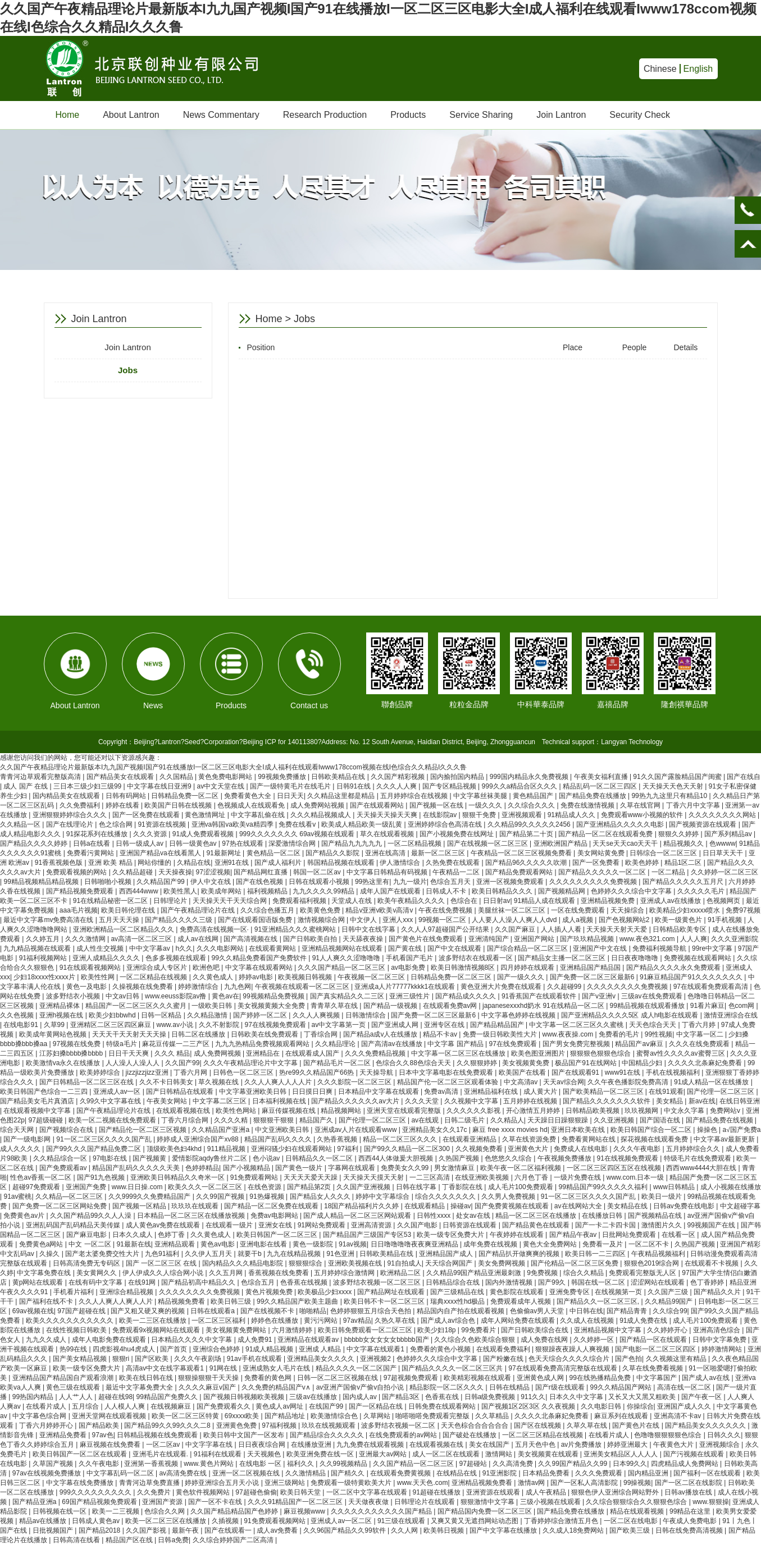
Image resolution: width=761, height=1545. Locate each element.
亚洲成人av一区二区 (342, 1521)
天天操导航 (377, 1072)
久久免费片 (154, 1492)
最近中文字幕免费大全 (140, 1387)
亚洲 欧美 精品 (111, 863)
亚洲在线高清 (386, 853)
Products (408, 115)
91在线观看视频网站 (91, 967)
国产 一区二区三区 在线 (162, 1263)
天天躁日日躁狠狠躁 (558, 1120)
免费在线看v (298, 824)
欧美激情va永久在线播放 (64, 1063)
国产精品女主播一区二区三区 (562, 958)
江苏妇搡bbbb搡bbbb (72, 1053)
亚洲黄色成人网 (541, 1378)
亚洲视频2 (376, 1359)
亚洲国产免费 (87, 1187)
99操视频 (637, 1483)
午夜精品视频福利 (659, 1254)
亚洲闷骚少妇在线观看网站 (292, 1149)
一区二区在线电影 (631, 1521)
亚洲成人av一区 (118, 1091)
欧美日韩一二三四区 (596, 1254)
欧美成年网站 (222, 891)
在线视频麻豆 (172, 1406)
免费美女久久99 (406, 1168)
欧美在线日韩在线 (147, 1378)
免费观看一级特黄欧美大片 (352, 1483)
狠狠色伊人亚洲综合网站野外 (615, 1492)
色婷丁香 (172, 1235)
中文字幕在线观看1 (376, 1349)
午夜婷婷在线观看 (517, 1235)
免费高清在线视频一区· (215, 929)
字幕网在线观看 (352, 1168)
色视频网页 (724, 901)
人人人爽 (693, 939)
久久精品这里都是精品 (341, 796)
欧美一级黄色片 (679, 920)
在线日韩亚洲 (739, 1101)
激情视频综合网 (322, 920)
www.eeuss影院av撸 (176, 996)
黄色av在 (225, 996)
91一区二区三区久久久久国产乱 (104, 1139)
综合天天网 (17, 1130)
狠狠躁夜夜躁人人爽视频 (573, 1349)
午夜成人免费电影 (690, 1521)
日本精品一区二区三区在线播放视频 (192, 1216)
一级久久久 (486, 805)
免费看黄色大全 (248, 796)
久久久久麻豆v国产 (208, 1387)
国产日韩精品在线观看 (180, 1091)
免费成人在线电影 (581, 1149)
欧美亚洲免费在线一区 (321, 1454)
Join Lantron (561, 115)
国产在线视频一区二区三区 (488, 843)
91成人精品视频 (270, 1349)
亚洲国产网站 (535, 939)
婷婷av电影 (257, 977)
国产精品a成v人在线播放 (381, 1034)
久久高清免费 (514, 1464)
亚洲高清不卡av (678, 1416)
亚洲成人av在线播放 (671, 901)
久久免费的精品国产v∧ (276, 1387)
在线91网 (143, 1282)
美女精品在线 (628, 1206)
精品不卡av (441, 1034)
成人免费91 (256, 1340)
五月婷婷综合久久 (694, 1149)
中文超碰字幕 (740, 1206)
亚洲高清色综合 (717, 1330)
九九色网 (237, 987)
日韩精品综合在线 (453, 1282)
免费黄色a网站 (42, 1244)
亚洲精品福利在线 (492, 1091)
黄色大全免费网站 (550, 1244)
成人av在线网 (198, 939)
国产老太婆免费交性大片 (103, 1254)
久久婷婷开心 (668, 1330)
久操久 (50, 1254)
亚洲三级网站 (286, 1483)
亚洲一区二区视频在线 (246, 1473)
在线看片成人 (47, 1406)
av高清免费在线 (183, 1473)
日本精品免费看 (546, 1473)
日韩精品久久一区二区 (319, 1158)
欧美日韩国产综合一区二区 (651, 1130)
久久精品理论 (336, 1044)
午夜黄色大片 (674, 1444)
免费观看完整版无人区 (643, 1273)
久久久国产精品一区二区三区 (342, 967)
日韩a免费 (173, 1540)
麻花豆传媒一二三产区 (176, 1044)
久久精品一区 (21, 824)
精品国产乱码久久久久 (278, 1139)
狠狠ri (121, 1359)
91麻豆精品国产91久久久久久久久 (692, 977)
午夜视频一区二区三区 (372, 977)
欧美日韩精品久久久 (503, 891)
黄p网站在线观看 (38, 1282)
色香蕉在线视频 (304, 1282)
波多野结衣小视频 (74, 996)
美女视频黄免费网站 (237, 1330)
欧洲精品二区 (401, 1273)
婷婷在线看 (123, 805)
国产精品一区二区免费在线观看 (272, 1206)
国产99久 (553, 1282)
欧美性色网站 (237, 1111)
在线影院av (441, 815)
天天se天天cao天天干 (626, 843)
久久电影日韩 (602, 1406)
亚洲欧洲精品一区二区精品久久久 (124, 929)
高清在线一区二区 (685, 1387)
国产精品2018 (100, 1530)
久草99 (55, 1025)
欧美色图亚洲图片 (539, 1053)
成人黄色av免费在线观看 (164, 1225)
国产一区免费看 (596, 863)
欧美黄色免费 (321, 910)
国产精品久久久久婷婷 (34, 843)
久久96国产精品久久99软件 (345, 1530)
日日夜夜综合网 (262, 1444)
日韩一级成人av (140, 843)
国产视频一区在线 (437, 805)
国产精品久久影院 (333, 853)
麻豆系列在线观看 (622, 1416)
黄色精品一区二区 (274, 853)
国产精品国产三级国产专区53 (368, 1235)
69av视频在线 (33, 1311)
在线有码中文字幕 (96, 1282)
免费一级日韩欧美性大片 (501, 1034)
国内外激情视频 (509, 1282)
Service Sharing (481, 115)
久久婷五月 (43, 939)
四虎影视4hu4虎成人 (125, 1349)
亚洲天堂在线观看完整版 (405, 1111)
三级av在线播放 (314, 1397)
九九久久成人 (47, 1340)
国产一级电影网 (27, 1139)
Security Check (639, 115)
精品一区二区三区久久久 (401, 1139)
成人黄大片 (541, 1091)
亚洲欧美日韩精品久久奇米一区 (178, 1177)
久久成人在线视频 (588, 1320)
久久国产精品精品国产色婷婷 (235, 1511)
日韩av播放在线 (689, 1492)
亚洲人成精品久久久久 (107, 958)
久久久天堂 (422, 1101)
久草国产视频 (54, 1464)
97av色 (102, 1435)
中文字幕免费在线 (44, 1273)
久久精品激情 (208, 1015)
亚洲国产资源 (163, 1502)
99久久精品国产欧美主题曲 (298, 1301)
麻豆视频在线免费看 (111, 1444)
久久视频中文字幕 (472, 1101)
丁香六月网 (191, 1072)
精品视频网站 (342, 1111)
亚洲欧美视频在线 (356, 1263)
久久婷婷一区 (594, 1340)
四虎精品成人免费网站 (685, 1464)
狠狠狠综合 (306, 1263)
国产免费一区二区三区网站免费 (60, 1206)
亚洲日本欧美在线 (579, 1130)
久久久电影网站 (221, 948)
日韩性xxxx (434, 1216)
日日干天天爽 (129, 1053)
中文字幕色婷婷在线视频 (519, 1015)
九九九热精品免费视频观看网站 (263, 1044)
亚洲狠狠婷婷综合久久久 (70, 815)
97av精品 (357, 1320)
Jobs (128, 370)
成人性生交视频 (100, 948)
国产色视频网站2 (625, 920)
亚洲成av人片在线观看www (357, 1130)
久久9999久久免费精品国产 (150, 1196)
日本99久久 (630, 1464)
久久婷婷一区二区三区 (724, 872)
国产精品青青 (628, 1311)
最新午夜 (186, 1530)
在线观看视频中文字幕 (37, 1111)
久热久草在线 (396, 1320)
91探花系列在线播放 (98, 834)
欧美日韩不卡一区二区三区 (385, 1301)
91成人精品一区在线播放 (712, 1082)
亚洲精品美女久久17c (435, 1130)
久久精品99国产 (670, 1301)
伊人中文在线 (211, 882)
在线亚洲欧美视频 (483, 1177)
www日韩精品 (674, 1187)
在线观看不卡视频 (712, 1263)
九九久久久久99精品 (324, 891)
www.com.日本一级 (636, 1177)
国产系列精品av (729, 834)
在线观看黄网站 (273, 948)
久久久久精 (231, 1120)
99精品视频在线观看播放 (648, 1006)
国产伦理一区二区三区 (721, 1091)
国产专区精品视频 (450, 786)
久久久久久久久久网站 (723, 815)
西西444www (139, 891)
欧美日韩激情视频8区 (464, 967)
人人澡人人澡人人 (133, 1063)
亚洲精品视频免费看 (483, 1483)
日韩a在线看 (92, 843)
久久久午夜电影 (637, 1149)
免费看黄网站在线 (589, 1139)
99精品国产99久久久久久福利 (603, 1187)
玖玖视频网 (642, 1111)
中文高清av (522, 1082)
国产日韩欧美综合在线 (535, 1330)
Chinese (660, 69)
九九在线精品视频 (294, 1254)
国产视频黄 (150, 1158)
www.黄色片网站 (209, 1464)
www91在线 (623, 1072)
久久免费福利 (81, 805)
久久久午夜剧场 (198, 1359)
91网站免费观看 (323, 1225)
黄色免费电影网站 (226, 777)
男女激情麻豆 (455, 1168)
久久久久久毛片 (701, 891)
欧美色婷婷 (642, 863)
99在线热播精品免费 (601, 1378)
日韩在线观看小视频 (320, 882)
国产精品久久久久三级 (179, 920)
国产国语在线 (661, 1120)
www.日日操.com (138, 1187)
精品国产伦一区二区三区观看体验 (448, 1082)
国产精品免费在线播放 (593, 796)
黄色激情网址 (206, 815)
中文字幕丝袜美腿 (481, 796)
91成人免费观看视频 (204, 834)
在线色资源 (265, 1187)
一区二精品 (669, 872)
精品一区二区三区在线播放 (536, 1216)
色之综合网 (116, 824)
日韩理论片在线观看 (425, 1502)
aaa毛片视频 (79, 910)
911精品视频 (227, 1149)
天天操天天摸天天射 (374, 1177)
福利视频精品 (268, 891)
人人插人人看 (562, 929)
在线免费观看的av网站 (404, 1435)
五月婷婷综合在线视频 (414, 796)
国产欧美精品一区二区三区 (604, 1091)
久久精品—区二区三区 (69, 1196)
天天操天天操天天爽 (388, 815)
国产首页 (174, 1349)
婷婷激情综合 (199, 987)
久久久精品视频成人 (321, 815)
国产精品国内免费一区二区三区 (486, 1511)
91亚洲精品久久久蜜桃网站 (296, 929)
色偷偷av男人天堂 (538, 1311)
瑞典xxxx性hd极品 (458, 1301)
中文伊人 (364, 920)
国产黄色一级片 (299, 1168)
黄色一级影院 (314, 1244)
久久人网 (405, 1530)
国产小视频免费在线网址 (457, 834)
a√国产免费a (741, 1130)
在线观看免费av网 (451, 1006)
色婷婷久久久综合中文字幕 (632, 891)
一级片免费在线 (578, 1177)
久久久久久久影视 (474, 1111)
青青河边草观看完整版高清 (41, 777)
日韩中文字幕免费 (720, 1340)
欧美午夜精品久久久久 (411, 901)
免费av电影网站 (275, 1216)
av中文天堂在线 (222, 786)
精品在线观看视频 (638, 1511)
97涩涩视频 (213, 872)
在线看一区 (679, 1235)
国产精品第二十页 (527, 834)
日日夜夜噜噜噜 (635, 958)
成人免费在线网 (545, 1340)
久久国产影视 (147, 1530)
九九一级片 (410, 882)
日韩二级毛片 (465, 1120)
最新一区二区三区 (439, 853)
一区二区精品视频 (415, 843)
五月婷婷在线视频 (531, 1101)
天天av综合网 (563, 1082)
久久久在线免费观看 (700, 1044)
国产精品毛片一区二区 (337, 1063)
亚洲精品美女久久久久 (321, 1359)
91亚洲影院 (500, 1473)
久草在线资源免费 (530, 1139)
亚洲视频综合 (720, 1444)
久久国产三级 (669, 1292)
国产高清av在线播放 (392, 1044)
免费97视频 (743, 910)
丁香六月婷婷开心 (47, 1425)
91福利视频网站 (44, 958)
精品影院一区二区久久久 (447, 1387)
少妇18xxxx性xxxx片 (45, 977)
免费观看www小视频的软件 (643, 815)
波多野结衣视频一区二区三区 (377, 1282)
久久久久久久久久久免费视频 (594, 882)
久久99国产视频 (221, 1196)
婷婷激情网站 (722, 1349)
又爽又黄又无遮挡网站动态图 (475, 1521)
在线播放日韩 (603, 1216)
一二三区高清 (430, 1177)
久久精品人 (507, 1120)
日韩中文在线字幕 (369, 929)
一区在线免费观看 (579, 910)
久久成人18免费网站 (574, 1530)
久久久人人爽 (397, 786)
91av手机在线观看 (255, 1359)
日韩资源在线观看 (470, 1225)
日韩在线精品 (510, 1387)
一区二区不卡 (649, 1244)
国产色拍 (628, 1359)
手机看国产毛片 (410, 958)
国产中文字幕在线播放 (504, 1530)
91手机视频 (726, 920)
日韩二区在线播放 (199, 1034)
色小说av (267, 1158)
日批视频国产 (54, 1530)
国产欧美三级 (630, 1530)
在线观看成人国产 (313, 1053)
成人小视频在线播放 (730, 1187)
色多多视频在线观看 (176, 958)
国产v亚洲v (599, 996)
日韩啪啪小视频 (108, 882)
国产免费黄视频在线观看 (512, 1206)
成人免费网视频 (218, 1053)
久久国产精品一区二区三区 (414, 1464)
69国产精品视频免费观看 (100, 1502)
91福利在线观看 (219, 1454)
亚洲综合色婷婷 (217, 1349)
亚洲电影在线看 (264, 1244)
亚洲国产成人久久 (685, 1406)
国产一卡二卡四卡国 (606, 1225)
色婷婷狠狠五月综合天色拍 (371, 1311)
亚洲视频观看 (523, 815)
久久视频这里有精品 (677, 1359)
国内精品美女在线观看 (67, 796)
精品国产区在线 (130, 1540)
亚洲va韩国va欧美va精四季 (233, 824)
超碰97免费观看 (37, 1187)
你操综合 (640, 1406)
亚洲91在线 (233, 863)
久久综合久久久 (532, 805)
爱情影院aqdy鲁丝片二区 (210, 1158)
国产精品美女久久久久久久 (706, 1425)
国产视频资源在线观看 (703, 824)
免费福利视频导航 (660, 948)
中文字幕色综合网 (40, 1416)
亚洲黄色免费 (237, 1425)
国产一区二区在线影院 (689, 1483)
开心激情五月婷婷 (534, 1111)
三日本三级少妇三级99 (88, 786)
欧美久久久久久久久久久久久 (70, 1320)
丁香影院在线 (463, 1187)
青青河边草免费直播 (150, 1483)
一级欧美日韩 (213, 1006)
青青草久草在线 (335, 1006)
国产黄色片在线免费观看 (426, 939)
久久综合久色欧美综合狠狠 (475, 1340)
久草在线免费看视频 (653, 1368)
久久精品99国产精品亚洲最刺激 (474, 1273)
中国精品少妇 (643, 1063)
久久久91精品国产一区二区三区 (296, 1502)
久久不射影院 (220, 1025)
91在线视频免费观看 (628, 1158)
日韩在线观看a (213, 1311)
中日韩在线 (586, 1311)
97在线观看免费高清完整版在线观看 (563, 1368)
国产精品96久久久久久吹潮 (527, 863)
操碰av (460, 1206)
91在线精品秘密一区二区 (111, 901)
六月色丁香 (532, 1177)
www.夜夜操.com (569, 1034)
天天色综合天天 (653, 1025)
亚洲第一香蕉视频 (152, 1464)
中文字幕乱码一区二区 (121, 1473)
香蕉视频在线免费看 (279, 1273)
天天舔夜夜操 (364, 939)
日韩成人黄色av (96, 1521)
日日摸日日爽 (313, 1091)
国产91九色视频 (102, 1177)
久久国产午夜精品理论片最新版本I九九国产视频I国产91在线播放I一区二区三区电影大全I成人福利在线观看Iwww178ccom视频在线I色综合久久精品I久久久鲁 (233, 767)
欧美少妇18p (437, 1330)
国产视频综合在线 (67, 1130)
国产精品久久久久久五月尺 (683, 882)
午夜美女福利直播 (602, 777)
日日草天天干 (724, 853)
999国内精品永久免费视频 (530, 777)
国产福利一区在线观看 (707, 1473)
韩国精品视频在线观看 (341, 863)
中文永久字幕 (685, 1111)
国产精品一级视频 (391, 1006)
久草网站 (377, 1416)
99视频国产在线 (712, 1225)
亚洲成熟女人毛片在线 (277, 1368)
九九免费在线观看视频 (370, 1444)
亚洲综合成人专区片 (157, 967)
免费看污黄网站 (91, 853)
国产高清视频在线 (251, 939)
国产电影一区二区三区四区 (656, 1349)
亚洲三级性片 (410, 996)
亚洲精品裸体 (60, 1006)
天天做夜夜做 (369, 1502)
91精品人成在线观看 (545, 901)
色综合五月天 (451, 882)
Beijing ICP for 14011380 (280, 742)
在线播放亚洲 (312, 1444)
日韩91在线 (354, 786)
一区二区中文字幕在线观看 (367, 1492)
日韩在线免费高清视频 (689, 1530)
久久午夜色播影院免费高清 (628, 1082)
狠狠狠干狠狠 (274, 1120)
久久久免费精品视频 (376, 1053)
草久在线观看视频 (388, 834)
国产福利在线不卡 (47, 1301)
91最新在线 (133, 1244)
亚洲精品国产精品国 (591, 967)
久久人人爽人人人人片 (278, 1082)
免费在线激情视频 (588, 805)
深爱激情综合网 (292, 843)
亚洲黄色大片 (529, 1149)
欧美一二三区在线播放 (153, 1320)
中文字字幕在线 (209, 1444)
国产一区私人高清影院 (584, 1483)
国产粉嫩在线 (504, 1359)
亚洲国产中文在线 (600, 948)
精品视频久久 (684, 843)
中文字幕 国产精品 (456, 1044)
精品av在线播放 (44, 1521)
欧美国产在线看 (523, 1072)
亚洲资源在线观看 (494, 1492)
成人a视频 (578, 920)
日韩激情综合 (366, 1015)
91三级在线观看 (402, 1521)
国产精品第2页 (310, 1187)
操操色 (708, 1130)
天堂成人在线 (352, 901)
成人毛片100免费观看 (521, 1187)
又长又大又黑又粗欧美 (642, 1397)
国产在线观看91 (576, 1072)
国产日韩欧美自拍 (311, 939)
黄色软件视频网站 (203, 1492)
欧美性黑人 (180, 891)
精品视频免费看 (182, 1301)
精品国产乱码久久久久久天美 (136, 1168)
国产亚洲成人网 (395, 1025)
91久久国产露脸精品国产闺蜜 (678, 777)
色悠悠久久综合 (509, 1158)
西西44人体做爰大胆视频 (396, 1158)
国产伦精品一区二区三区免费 (575, 1263)
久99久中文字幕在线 (111, 1101)
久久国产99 (182, 1063)
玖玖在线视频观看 (329, 1425)
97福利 (348, 1149)
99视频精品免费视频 (274, 996)
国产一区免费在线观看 (146, 815)
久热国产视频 (460, 1158)
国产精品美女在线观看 (121, 777)
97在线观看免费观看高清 (711, 987)
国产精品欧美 (100, 1425)
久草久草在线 (588, 1425)
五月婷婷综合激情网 (345, 1273)
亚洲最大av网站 (383, 1454)
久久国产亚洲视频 (364, 1187)
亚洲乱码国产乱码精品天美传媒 (74, 1225)
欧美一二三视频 (116, 1511)
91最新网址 (224, 853)
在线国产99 (327, 1406)
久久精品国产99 (161, 882)
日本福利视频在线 (280, 1101)
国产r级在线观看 (560, 1387)
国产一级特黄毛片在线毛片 (291, 786)
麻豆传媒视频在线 (289, 1111)
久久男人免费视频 (509, 1196)
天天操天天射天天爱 (617, 929)
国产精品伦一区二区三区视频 (143, 1130)
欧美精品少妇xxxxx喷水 (685, 910)
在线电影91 (21, 1025)
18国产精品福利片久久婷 (362, 1206)
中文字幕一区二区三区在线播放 (459, 1053)
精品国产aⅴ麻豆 (640, 1044)
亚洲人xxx (398, 920)
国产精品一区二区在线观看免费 (606, 834)
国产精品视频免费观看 (80, 891)
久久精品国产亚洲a (221, 1130)
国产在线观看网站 (377, 805)
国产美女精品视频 (80, 1359)
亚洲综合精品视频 (127, 1292)
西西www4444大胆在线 (702, 1168)
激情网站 (499, 1454)
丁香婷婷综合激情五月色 (562, 1521)
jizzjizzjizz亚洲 (148, 1072)
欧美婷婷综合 (101, 1072)
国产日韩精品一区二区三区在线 (87, 1082)
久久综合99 (670, 1311)
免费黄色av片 (24, 1216)
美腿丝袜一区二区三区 (512, 910)
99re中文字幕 (713, 948)
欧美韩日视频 (444, 1530)
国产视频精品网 (562, 891)
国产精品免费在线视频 (720, 1120)
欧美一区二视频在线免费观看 (113, 1120)
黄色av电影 (218, 1244)
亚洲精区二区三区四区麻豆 (111, 1025)
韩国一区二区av (318, 872)
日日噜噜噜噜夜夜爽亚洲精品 (415, 1244)
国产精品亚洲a (35, 1502)
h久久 (184, 948)
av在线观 (425, 1120)
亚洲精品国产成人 (447, 1254)
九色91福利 (163, 1254)
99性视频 (658, 1034)
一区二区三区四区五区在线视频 (615, 1168)
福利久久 (301, 1464)
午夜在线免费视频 (446, 910)
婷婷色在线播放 (275, 1320)
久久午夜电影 (100, 1464)
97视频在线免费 (78, 1044)
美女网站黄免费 (601, 853)
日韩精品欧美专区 (680, 929)
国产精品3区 (401, 1397)
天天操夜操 (175, 872)
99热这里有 (372, 882)
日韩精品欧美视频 (593, 1111)
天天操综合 (628, 910)
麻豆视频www (305, 1511)
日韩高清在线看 (77, 1540)
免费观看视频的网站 (77, 872)
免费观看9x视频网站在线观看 (157, 1330)
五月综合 (86, 1406)
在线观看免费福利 (504, 1349)
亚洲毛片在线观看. (161, 1454)
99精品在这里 (691, 1511)
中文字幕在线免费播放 (80, 1483)
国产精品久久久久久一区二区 (603, 872)
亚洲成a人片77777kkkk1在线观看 (405, 987)
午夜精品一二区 (456, 872)
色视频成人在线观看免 (251, 805)
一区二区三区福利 (219, 1320)
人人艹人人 (76, 1397)
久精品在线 (194, 863)
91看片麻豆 (707, 1006)
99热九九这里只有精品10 (670, 796)
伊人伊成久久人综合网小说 (163, 1273)
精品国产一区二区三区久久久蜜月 (136, 1006)
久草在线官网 (641, 805)
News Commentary (221, 115)
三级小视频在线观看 (551, 1502)
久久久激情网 (86, 939)
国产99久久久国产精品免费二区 (94, 1149)
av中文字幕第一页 (340, 1025)
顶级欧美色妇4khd (175, 1149)
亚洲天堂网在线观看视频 (110, 1416)
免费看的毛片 (620, 1034)
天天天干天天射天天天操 (130, 1034)
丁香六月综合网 (185, 1120)
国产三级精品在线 (458, 1292)
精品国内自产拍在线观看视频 (461, 1311)
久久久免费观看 (599, 1473)
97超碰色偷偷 (255, 1492)
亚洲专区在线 (445, 1025)
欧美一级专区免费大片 (451, 1235)
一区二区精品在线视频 (154, 977)
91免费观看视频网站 (275, 1521)
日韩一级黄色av (193, 843)
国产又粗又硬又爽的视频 (148, 1311)
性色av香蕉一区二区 (41, 1177)
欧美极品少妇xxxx (325, 1292)
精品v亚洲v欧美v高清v (379, 910)
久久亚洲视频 (615, 1120)
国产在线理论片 (70, 824)
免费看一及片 (603, 1244)
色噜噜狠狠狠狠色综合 (668, 1435)
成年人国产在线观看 (391, 891)
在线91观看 (666, 1091)
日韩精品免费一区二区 (185, 796)
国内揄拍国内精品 (458, 777)
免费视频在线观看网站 (698, 958)
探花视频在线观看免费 (655, 1139)
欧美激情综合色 (335, 1416)
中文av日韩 (124, 996)
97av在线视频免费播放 (47, 1473)
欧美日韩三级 (232, 1301)
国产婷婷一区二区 (261, 1015)
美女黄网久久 (97, 1273)
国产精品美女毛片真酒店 (38, 1101)
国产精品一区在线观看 (654, 1340)
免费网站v (726, 1111)
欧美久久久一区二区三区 (206, 1187)
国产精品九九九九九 (352, 843)
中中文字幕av (150, 948)
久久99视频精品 (345, 1464)
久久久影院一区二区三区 (355, 1082)
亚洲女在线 (276, 1225)
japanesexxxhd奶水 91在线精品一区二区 (544, 1006)
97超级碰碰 (46, 1120)
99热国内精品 (34, 1397)
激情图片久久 (662, 1225)
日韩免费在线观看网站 (442, 1406)
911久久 (533, 1397)
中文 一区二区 (91, 1244)
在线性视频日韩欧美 (77, 1330)
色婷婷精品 (202, 1168)
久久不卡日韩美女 (167, 1082)
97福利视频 (280, 1425)
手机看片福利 (74, 1292)
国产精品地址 (286, 1416)
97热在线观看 (243, 843)
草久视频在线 (219, 1082)
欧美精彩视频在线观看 (478, 1378)
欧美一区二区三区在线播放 (166, 1521)
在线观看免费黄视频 (401, 1473)
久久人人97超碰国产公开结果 (446, 929)
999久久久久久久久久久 (96, 1492)
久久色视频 (17, 1015)
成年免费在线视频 (491, 1244)
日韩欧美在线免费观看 (265, 1034)
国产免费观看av (64, 1168)
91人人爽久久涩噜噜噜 (347, 958)
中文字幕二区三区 (220, 1101)
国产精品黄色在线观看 (536, 1225)
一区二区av (164, 1444)
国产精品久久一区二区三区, (599, 1301)
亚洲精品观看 (175, 1244)
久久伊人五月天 (209, 1254)
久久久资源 (150, 834)
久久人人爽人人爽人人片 (116, 1301)
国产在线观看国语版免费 (256, 920)
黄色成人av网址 (280, 1406)
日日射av (497, 901)
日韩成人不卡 (447, 891)
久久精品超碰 (133, 872)
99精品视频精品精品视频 (41, 882)
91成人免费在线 (644, 1320)
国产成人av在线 (706, 1378)
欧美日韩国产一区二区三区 (277, 1235)
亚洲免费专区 (570, 1292)
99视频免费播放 (283, 777)
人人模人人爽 (125, 1406)
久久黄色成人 (214, 977)
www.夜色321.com (648, 939)
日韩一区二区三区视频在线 (338, 1378)
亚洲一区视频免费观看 (510, 882)
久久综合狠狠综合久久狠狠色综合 (637, 1502)
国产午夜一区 (702, 1397)
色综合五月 (258, 1282)
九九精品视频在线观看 (37, 948)
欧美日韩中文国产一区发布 (244, 1435)
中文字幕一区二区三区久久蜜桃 (577, 1025)
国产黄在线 (405, 948)
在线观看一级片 (230, 1225)
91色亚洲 (341, 1254)
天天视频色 (264, 1454)
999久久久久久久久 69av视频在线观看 (298, 834)
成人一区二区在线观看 (446, 1454)
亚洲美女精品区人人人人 (621, 1454)
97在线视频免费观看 (276, 1025)
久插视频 (226, 1521)
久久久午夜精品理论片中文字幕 (251, 1063)
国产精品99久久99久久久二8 (168, 1425)
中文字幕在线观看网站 (259, 967)
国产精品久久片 (718, 1292)
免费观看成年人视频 (521, 1301)
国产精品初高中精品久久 (199, 1282)
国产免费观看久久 (224, 1406)
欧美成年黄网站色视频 (53, 1034)
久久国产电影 (418, 1225)
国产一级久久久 (521, 977)
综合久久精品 (584, 1273)
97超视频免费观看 (412, 1378)
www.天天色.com (422, 1483)
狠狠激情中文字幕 (488, 1502)
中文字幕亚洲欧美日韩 (253, 1091)
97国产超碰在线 (82, 1311)
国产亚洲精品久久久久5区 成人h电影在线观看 (630, 1015)
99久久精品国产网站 (622, 1387)
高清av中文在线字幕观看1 (166, 1368)
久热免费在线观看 (453, 863)
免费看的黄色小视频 (441, 1349)
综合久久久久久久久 (446, 1196)
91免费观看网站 (255, 1177)
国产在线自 (743, 777)
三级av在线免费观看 (652, 996)
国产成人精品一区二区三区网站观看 (358, 1216)
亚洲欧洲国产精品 (561, 843)
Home (68, 115)
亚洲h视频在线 (62, 1015)
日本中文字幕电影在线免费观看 (447, 1072)
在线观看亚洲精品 (470, 1139)
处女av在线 (474, 1216)
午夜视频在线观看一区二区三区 (303, 987)
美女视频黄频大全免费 (272, 1006)
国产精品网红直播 (261, 872)
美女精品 (670, 1101)
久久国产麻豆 (516, 929)
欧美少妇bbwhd (113, 1015)
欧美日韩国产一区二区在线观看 (81, 1454)
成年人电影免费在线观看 (110, 1340)
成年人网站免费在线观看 (519, 1320)
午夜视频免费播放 (565, 1158)
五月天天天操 (120, 920)
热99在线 (74, 1349)
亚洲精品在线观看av (308, 1340)
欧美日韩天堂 (301, 1492)
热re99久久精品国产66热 (317, 1072)
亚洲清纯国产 (489, 939)
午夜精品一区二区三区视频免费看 (522, 853)
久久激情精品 (306, 1473)
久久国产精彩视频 (398, 777)
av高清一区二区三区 (142, 939)
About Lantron (131, 115)
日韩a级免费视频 (490, 1397)
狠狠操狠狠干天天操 (209, 1378)
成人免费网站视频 (318, 805)
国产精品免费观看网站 (519, 872)
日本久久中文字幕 (577, 1397)
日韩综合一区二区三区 (664, 853)
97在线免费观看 (514, 1044)
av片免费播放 (582, 1444)
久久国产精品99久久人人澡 (92, 1216)
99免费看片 (479, 1330)
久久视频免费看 (479, 1149)
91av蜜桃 (17, 1196)
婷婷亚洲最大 (628, 1444)
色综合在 (464, 901)
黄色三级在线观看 (74, 1387)
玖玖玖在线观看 (195, 1206)
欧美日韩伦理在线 (129, 910)
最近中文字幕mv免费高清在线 (49, 920)
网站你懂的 (155, 863)
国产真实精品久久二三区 (348, 996)
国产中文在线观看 (455, 948)
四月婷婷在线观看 (528, 967)
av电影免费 (409, 967)
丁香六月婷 (699, 1025)
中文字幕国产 (657, 1378)
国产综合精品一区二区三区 (528, 948)
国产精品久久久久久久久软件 (607, 1101)
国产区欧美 (152, 1359)
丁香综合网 (321, 1034)
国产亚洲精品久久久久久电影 (621, 824)
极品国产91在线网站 (586, 1063)
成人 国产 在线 (26, 786)
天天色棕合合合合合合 (475, 1425)
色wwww (722, 843)
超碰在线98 (115, 1397)
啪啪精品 (312, 1311)
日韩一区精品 (162, 1015)
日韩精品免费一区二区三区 (452, 977)
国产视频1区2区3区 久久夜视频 (529, 1406)
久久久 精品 (172, 1053)
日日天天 (290, 796)
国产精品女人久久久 (321, 1196)
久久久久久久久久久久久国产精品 (382, 1511)
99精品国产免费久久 (168, 1397)
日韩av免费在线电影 (684, 1206)
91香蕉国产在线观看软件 (540, 996)
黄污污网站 (321, 1320)
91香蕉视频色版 (60, 863)
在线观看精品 (425, 1206)
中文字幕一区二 (700, 1034)
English (698, 69)
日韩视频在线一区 (60, 1511)
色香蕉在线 (443, 1397)
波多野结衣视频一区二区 (399, 1425)
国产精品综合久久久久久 (328, 1435)
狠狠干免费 (480, 815)
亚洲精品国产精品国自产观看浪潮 (63, 1378)
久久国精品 (177, 777)
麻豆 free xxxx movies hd (509, 1130)
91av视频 (353, 1244)
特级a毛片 (122, 1044)
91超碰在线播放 (438, 1492)
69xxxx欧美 (243, 1416)
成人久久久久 (21, 1149)
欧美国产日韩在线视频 (178, 805)
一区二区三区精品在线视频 (543, 1435)
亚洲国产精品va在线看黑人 (161, 853)
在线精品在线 (457, 1473)
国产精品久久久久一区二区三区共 (453, 1368)
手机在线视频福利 (673, 1072)
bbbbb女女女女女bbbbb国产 (387, 1340)
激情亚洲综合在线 (731, 1015)
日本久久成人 (133, 1235)
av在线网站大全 (579, 1206)
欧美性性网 (98, 977)
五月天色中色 (536, 1444)
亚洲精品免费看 (63, 1435)
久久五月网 (226, 1273)
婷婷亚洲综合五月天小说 (223, 1483)
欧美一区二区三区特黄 (186, 1416)
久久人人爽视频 (317, 1015)
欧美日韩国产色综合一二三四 (44, 1091)
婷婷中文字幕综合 (383, 1196)
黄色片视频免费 (269, 1292)
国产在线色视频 (260, 882)
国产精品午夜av (574, 1235)
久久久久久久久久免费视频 (628, 987)
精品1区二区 (684, 863)
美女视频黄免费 (526, 1063)
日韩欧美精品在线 (339, 777)
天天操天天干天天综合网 (230, 901)
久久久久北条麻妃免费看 (706, 1063)
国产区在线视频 (538, 1425)
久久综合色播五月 (268, 910)
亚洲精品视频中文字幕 (608, 1330)
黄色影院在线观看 (517, 1292)
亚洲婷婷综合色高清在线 (446, 824)
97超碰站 (474, 1464)
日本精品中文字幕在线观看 (379, 1091)
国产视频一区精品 (140, 1206)
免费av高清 (442, 1091)
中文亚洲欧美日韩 (283, 1130)
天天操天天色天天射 (673, 786)
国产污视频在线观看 (694, 1454)
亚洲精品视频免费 (608, 901)
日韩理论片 (171, 901)
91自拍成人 (404, 1263)
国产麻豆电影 (87, 1235)
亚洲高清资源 (372, 1225)
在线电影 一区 (261, 1464)
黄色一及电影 (87, 987)
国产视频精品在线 (655, 1216)
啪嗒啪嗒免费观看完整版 (433, 1416)
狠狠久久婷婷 (679, 834)
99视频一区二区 (443, 920)
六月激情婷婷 (293, 1330)
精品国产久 (317, 1120)
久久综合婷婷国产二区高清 (234, 1540)
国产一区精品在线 (376, 1406)
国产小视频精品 (247, 1168)
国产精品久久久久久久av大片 (356, 1101)
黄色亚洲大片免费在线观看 (502, 987)
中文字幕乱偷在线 (258, 815)
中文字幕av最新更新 (725, 1139)
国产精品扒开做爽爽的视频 (520, 1254)
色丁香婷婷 (708, 1282)
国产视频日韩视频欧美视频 (244, 1397)
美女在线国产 (490, 1444)
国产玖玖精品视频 (588, 939)
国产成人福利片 (278, 863)
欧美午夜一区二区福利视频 (521, 1168)
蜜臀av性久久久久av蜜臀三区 (681, 1053)
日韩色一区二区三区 (244, 1072)
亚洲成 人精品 (321, 1349)
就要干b (250, 1254)
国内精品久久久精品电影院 (243, 1263)
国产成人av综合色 (449, 1320)
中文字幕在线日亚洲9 (160, 786)
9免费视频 (543, 1273)
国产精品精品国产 (498, 1025)
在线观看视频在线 (184, 1111)
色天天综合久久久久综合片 (569, 1359)
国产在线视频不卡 (268, 1311)
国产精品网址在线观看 (391, 1292)
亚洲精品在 (263, 1053)
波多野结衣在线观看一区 (476, 958)
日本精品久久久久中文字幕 (192, 1340)
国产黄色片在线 (636, 1425)
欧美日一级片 (662, 1196)
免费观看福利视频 (300, 901)
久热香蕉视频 (338, 1139)
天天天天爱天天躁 (311, 1177)
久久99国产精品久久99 (573, 1464)
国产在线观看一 (228, 1530)
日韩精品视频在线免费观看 (158, 1435)
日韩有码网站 (127, 796)
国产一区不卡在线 (216, 1502)
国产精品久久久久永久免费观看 (674, 967)
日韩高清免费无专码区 (87, 1263)
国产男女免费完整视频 (577, 1044)
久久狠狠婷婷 (478, 1063)
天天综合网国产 (449, 1263)
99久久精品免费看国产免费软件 (260, 958)
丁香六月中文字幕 (694, 805)
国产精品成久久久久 (466, 996)
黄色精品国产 (534, 796)
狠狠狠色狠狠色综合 (601, 1053)
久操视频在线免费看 (143, 987)
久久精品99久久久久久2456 (529, 824)
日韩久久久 (724, 1435)
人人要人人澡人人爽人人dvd (515, 920)
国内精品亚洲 (649, 1473)
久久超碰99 (565, 987)
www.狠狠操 (710, 1502)
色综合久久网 (165, 1511)
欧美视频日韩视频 (306, 977)
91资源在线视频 (163, 824)
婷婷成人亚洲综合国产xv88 (198, 1139)
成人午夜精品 (547, 1492)
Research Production (325, 115)
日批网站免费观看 (630, 1235)
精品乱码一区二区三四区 (601, 786)
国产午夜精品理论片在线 (198, 910)
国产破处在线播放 (470, 1435)
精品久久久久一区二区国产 (357, 1368)
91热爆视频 (267, 1196)
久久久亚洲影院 (734, 939)
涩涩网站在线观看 (658, 1282)
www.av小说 (176, 1025)
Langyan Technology (632, 742)
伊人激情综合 (401, 863)
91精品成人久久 (573, 815)
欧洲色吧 (207, 967)
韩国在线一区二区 (599, 1282)
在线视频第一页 (619, 1292)
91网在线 (224, 1368)
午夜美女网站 (168, 1101)
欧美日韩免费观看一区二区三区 (366, 1330)
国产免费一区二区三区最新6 (593, 977)
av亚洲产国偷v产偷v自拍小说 (361, 1387)
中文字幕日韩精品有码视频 (388, 872)
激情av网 (532, 1483)
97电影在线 (111, 1158)
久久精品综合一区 (61, 1158)
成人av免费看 (278, 1530)
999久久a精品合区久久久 (520, 786)
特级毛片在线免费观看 (698, 1158)
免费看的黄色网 (268, 1378)
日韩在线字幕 (417, 1187)
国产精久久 (348, 1473)
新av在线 (702, 1101)
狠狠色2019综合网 (652, 1263)
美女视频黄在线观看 (549, 1454)
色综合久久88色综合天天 (414, 1063)
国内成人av (361, 1397)
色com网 (742, 1006)
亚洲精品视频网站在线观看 (343, 948)
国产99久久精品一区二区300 (408, 1149)
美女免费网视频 (502, 1263)
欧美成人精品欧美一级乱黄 (362, 824)
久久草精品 (493, 1416)
